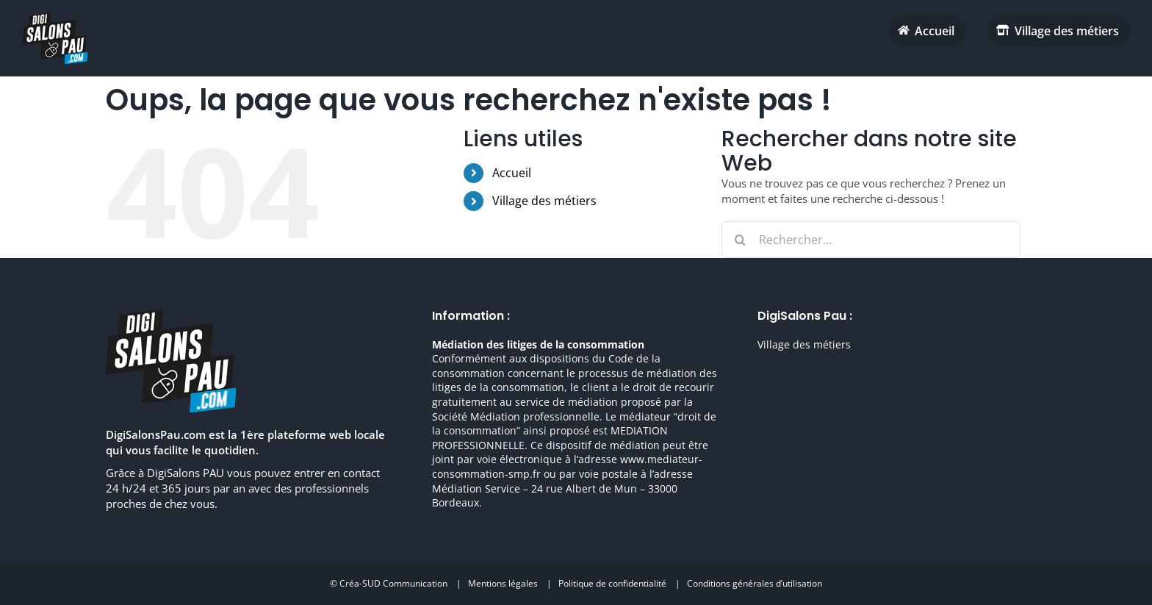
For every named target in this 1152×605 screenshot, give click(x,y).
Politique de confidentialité (612, 583)
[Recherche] (739, 239)
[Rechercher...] (870, 239)
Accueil (511, 173)
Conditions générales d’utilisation (754, 583)
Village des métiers (544, 201)
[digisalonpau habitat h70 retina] (54, 17)
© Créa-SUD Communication (388, 583)
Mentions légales (503, 583)
